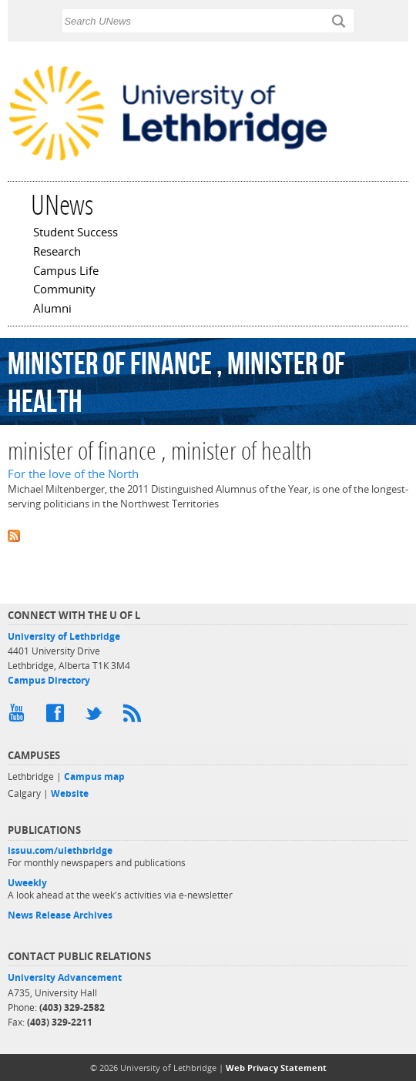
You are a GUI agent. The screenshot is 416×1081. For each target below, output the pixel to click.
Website (70, 793)
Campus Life (66, 272)
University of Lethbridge (64, 636)
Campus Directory (49, 680)
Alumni (52, 309)
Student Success (75, 233)
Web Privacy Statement (276, 1067)
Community (64, 290)
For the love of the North (73, 474)
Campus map (94, 776)
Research (57, 252)
